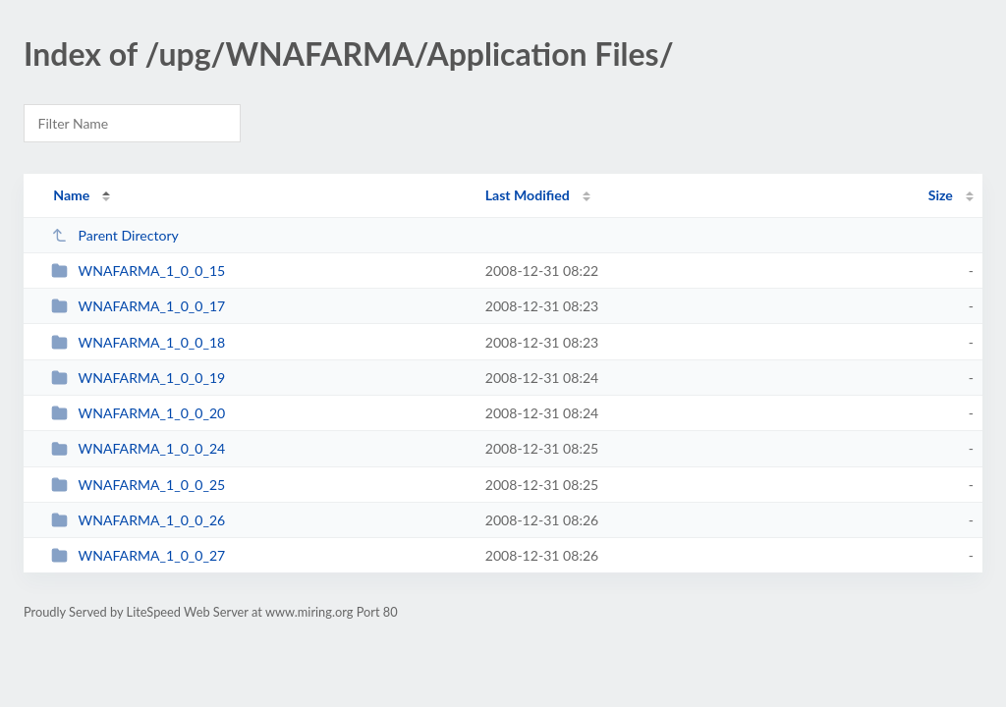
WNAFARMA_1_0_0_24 (138, 448)
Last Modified (527, 195)
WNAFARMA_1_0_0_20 (138, 413)
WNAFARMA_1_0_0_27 (138, 555)
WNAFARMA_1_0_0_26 (138, 520)
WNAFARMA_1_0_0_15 (138, 270)
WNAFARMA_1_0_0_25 (138, 484)
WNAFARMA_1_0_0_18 (138, 342)
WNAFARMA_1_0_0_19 (138, 377)
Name (71, 195)
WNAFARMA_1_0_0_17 (138, 306)
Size (940, 195)
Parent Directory (115, 235)
